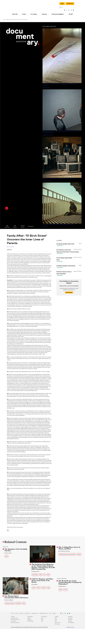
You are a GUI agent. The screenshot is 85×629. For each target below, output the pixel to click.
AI (44, 574)
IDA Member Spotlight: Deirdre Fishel (65, 241)
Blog (17, 613)
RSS (51, 613)
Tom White (11, 244)
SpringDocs (30, 619)
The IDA (13, 613)
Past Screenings (31, 621)
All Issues (15, 224)
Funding (13, 616)
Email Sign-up (35, 613)
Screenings (30, 616)
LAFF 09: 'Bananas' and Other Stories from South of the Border (42, 580)
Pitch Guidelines (71, 622)
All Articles (7, 224)
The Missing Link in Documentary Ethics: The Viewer (16, 596)
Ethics (8, 533)
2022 (42, 619)
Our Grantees (14, 621)
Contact (55, 613)
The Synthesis (35, 574)
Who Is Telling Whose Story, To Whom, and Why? (69, 548)
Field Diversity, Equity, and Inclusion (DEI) (67, 554)
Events (24, 14)
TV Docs (65, 589)
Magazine (70, 616)
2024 (42, 618)
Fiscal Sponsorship (15, 618)
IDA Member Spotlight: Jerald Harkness (65, 263)
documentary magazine (10, 603)
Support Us (28, 613)
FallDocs (29, 618)
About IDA (15, 14)
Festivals (43, 587)
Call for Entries (57, 622)
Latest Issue (23, 224)
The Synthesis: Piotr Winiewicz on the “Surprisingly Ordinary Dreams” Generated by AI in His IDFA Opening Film (43, 567)
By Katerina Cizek (35, 571)
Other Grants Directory (16, 622)
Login (61, 3)
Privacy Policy (69, 627)
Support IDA (69, 3)
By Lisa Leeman (8, 553)
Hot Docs (79, 554)
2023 (55, 619)
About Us (22, 613)
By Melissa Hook (62, 586)
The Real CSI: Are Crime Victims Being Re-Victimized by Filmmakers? (70, 582)
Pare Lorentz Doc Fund (16, 619)
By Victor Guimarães (9, 600)
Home (4, 17)
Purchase (31, 224)
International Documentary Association (19, 6)
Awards (33, 587)
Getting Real (18, 603)
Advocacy (44, 14)
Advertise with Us (44, 613)
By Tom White (35, 584)
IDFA (41, 574)
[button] (6, 206)
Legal (48, 587)
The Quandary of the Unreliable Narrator (16, 550)
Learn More (69, 290)
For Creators (34, 14)
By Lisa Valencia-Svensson (64, 551)
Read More (60, 243)
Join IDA (70, 14)
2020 (42, 621)
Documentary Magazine (57, 14)
